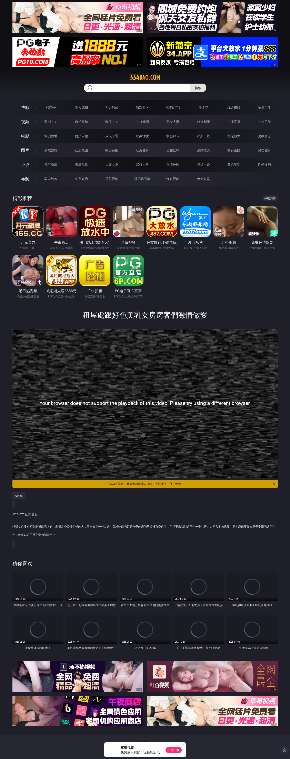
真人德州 (81, 107)
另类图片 (264, 150)
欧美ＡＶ (111, 121)
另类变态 (264, 136)
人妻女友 (111, 164)
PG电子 (51, 107)
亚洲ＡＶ (50, 121)
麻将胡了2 (173, 107)
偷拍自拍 (81, 136)
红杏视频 (172, 179)
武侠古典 (142, 164)
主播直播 (233, 121)
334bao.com (145, 77)
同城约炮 (50, 179)
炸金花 (203, 107)
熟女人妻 (172, 121)
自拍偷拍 (81, 121)
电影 (25, 136)
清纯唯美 (203, 150)
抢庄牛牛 (264, 107)
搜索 (198, 88)
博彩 (25, 107)
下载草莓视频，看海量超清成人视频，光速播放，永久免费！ (191, 483)
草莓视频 (111, 179)
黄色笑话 (233, 164)
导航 (25, 178)
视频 (25, 121)
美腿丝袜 (172, 150)
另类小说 (203, 164)
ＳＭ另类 (264, 121)
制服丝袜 (172, 136)
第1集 (19, 496)
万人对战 (111, 107)
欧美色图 (111, 150)
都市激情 (50, 164)
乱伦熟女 (233, 136)
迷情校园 (172, 164)
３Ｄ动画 (142, 121)
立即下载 (173, 750)
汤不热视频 (142, 179)
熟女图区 (233, 150)
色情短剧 (203, 179)
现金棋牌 (233, 107)
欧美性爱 (142, 136)
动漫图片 (142, 150)
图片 (25, 150)
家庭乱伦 (81, 164)
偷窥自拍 (50, 150)
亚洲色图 (81, 150)
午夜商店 (81, 179)
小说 (25, 164)
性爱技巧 (264, 164)
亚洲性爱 (50, 136)
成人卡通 (111, 136)
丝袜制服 (203, 121)
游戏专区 (142, 107)
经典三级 (203, 136)
